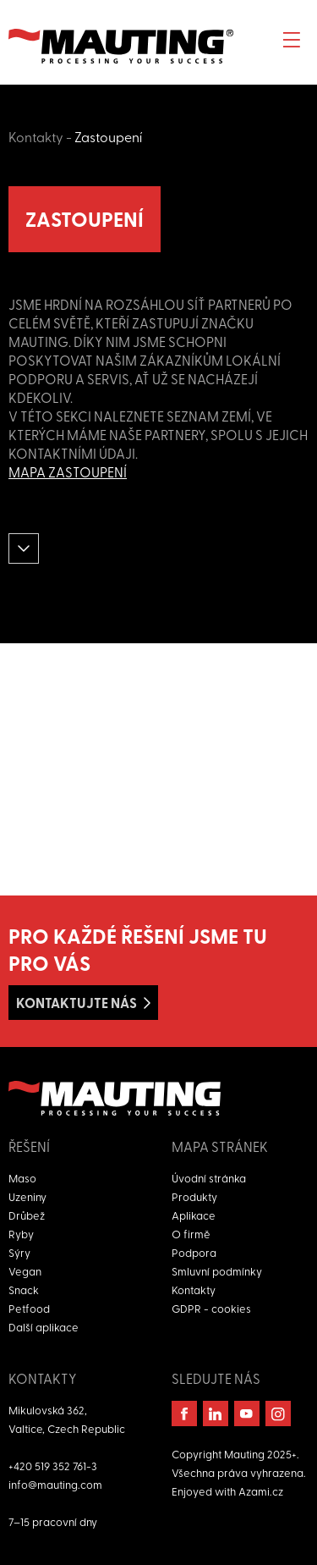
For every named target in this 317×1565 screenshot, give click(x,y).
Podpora (194, 1252)
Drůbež (26, 1215)
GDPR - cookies (211, 1308)
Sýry (19, 1252)
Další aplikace (43, 1327)
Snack (23, 1289)
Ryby (21, 1233)
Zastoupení (108, 136)
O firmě (191, 1233)
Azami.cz (260, 1491)
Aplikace (194, 1215)
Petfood (29, 1308)
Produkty (194, 1196)
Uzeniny (27, 1196)
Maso (22, 1178)
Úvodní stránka (209, 1178)
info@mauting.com (55, 1484)
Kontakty (35, 136)
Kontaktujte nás (76, 1002)
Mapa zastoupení (67, 471)
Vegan (24, 1271)
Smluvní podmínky (217, 1271)
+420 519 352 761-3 (52, 1465)
